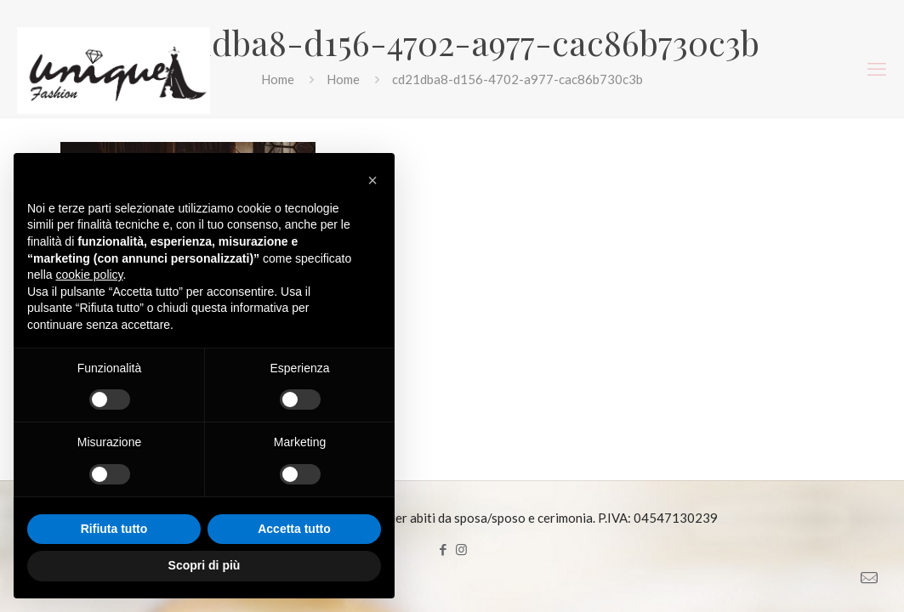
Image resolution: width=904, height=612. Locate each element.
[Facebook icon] (443, 549)
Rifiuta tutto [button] (114, 529)
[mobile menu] (876, 68)
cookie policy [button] (88, 274)
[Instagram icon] (461, 549)
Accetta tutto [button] (294, 529)
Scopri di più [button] (204, 565)
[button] (372, 180)
